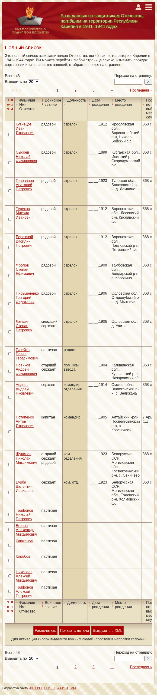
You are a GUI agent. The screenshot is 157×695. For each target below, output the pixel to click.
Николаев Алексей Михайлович (26, 576)
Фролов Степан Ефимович (25, 269)
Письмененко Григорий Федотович (27, 297)
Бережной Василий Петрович (24, 241)
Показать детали (74, 630)
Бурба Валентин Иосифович (25, 486)
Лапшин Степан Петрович (24, 326)
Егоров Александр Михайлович (26, 530)
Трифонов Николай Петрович (24, 514)
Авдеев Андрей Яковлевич (25, 389)
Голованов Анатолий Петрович (25, 185)
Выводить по (16, 82)
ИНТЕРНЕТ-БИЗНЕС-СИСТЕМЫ (52, 688)
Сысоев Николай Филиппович (26, 156)
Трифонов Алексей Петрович (24, 591)
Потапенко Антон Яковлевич (25, 421)
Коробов (23, 556)
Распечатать (45, 630)
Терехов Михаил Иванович (24, 213)
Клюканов (24, 541)
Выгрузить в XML (107, 630)
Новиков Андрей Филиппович (26, 369)
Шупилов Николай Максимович (26, 458)
